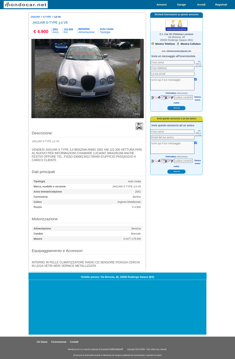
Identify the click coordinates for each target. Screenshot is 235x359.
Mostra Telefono (165, 43)
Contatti (74, 342)
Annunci (162, 4)
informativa (171, 93)
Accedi (201, 4)
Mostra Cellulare (191, 43)
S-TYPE (47, 17)
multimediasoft (116, 349)
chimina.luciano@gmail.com (178, 51)
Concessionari (58, 342)
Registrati (221, 4)
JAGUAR (35, 17)
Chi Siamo (42, 342)
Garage (181, 4)
